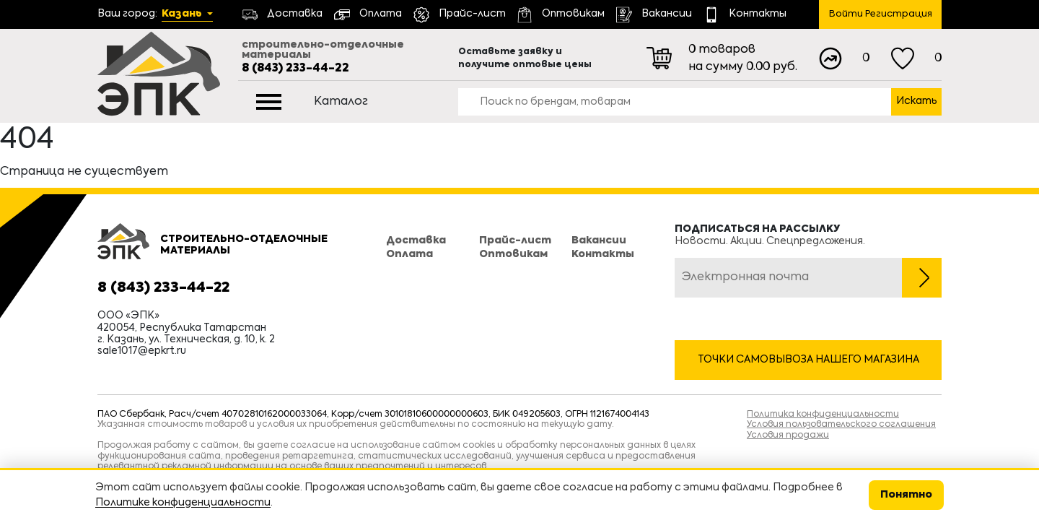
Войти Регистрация (880, 14)
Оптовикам (513, 254)
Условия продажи (788, 435)
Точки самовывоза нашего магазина (808, 360)
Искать (916, 101)
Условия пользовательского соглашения (841, 424)
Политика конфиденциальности (823, 414)
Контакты (602, 254)
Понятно (906, 495)
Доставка (416, 240)
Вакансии (598, 240)
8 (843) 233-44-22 (295, 68)
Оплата (409, 254)
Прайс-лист (515, 240)
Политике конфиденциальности (183, 503)
